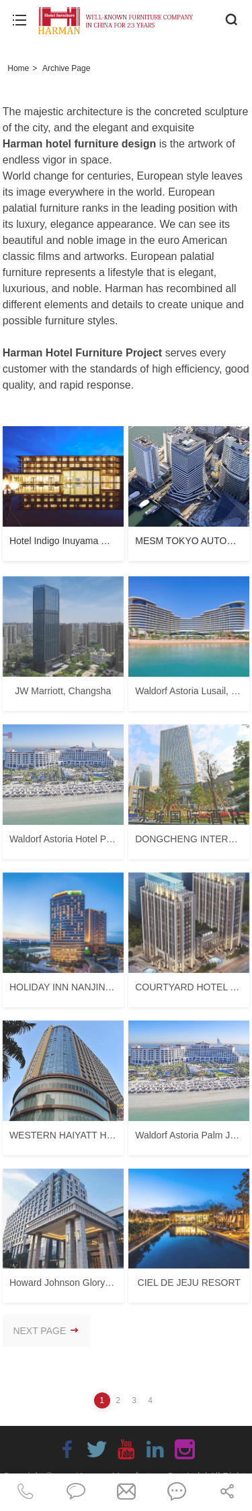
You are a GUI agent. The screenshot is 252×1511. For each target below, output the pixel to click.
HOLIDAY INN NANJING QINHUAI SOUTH (99, 991)
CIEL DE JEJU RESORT (189, 1287)
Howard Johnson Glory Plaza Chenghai (91, 1287)
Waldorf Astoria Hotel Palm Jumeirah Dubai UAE (110, 843)
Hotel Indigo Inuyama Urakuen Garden (90, 540)
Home (18, 68)
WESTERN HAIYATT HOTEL (70, 1139)
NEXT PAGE (46, 1330)
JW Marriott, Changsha (63, 694)
